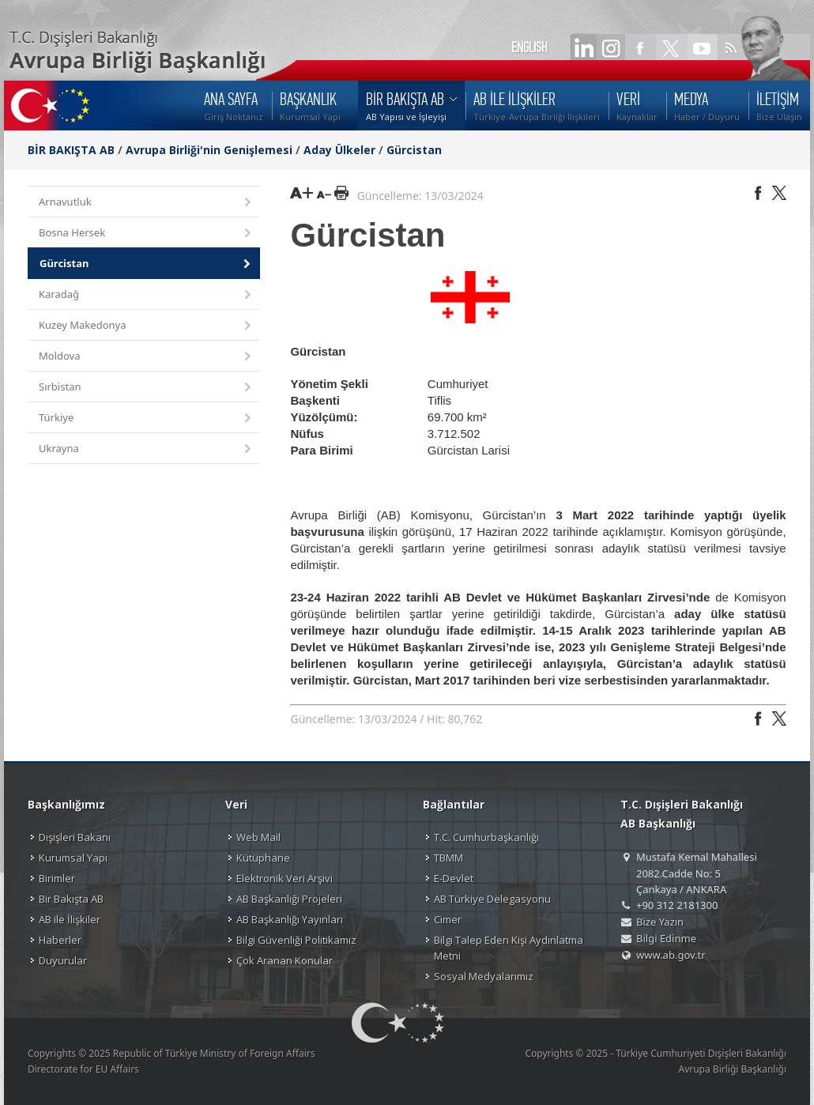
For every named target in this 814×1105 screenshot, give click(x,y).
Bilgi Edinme (666, 938)
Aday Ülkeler (339, 149)
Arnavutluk (146, 202)
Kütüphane (263, 857)
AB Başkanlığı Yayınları (289, 919)
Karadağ (146, 295)
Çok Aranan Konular (284, 960)
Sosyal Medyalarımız (483, 976)
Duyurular (63, 960)
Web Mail (258, 837)
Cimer (448, 919)
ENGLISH (529, 47)
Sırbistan (146, 387)
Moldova (146, 357)
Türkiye (146, 418)
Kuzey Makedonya (146, 326)
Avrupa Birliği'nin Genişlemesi (209, 149)
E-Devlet (453, 878)
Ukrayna (146, 449)
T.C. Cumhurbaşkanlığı (486, 837)
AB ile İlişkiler (69, 919)
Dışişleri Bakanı (75, 837)
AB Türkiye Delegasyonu (492, 899)
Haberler (60, 940)
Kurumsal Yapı (73, 857)
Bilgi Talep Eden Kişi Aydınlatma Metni (508, 948)
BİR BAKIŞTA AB (71, 149)
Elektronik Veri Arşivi (284, 878)
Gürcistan (414, 149)
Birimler (57, 878)
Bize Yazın (660, 922)
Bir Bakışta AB (71, 899)
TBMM (448, 857)
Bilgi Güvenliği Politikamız (296, 940)
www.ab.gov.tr (671, 955)
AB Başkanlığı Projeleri (289, 899)
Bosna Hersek (146, 233)
